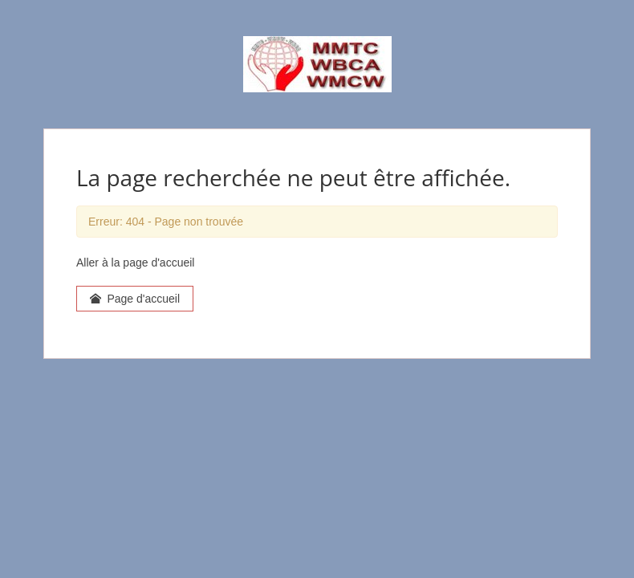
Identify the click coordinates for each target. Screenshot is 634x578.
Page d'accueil (135, 298)
